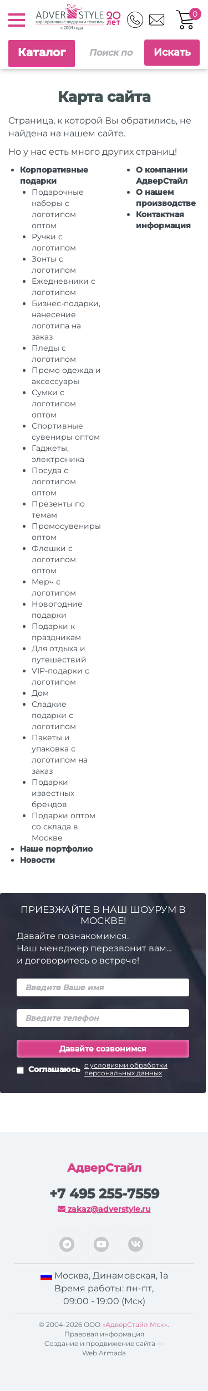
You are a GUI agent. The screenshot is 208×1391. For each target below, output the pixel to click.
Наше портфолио (56, 849)
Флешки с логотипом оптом (54, 559)
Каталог (41, 52)
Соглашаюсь (103, 1070)
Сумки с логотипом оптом (54, 403)
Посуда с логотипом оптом (54, 481)
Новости (37, 860)
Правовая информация (104, 1334)
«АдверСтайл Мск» (135, 1324)
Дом (40, 693)
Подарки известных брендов (53, 793)
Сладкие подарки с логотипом (54, 715)
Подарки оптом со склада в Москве (63, 826)
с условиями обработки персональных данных (126, 1069)
